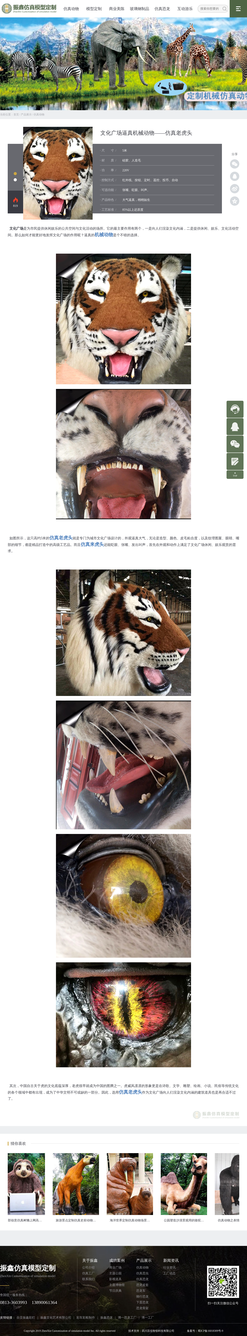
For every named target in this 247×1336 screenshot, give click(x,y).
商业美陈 (116, 9)
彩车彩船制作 (85, 1317)
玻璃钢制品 (139, 9)
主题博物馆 (117, 1285)
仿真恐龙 (162, 9)
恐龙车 (140, 1290)
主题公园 (115, 1273)
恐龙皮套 (142, 1285)
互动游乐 (185, 9)
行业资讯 (169, 1267)
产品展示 (26, 114)
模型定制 (94, 9)
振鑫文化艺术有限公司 (55, 1317)
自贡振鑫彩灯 (26, 1317)
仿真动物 (71, 9)
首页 (16, 114)
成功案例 (117, 1260)
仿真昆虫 (142, 1273)
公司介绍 (88, 1267)
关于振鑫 (90, 1260)
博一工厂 (148, 1317)
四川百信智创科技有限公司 (158, 1330)
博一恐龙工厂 (127, 1317)
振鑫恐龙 (106, 1317)
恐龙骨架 (142, 1308)
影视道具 (115, 1279)
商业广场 (115, 1267)
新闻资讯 (171, 1260)
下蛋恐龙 (142, 1302)
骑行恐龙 (142, 1296)
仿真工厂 (88, 1273)
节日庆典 (115, 1290)
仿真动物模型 (58, 173)
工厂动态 (169, 1273)
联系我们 (88, 1279)
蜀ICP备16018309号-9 (210, 1330)
